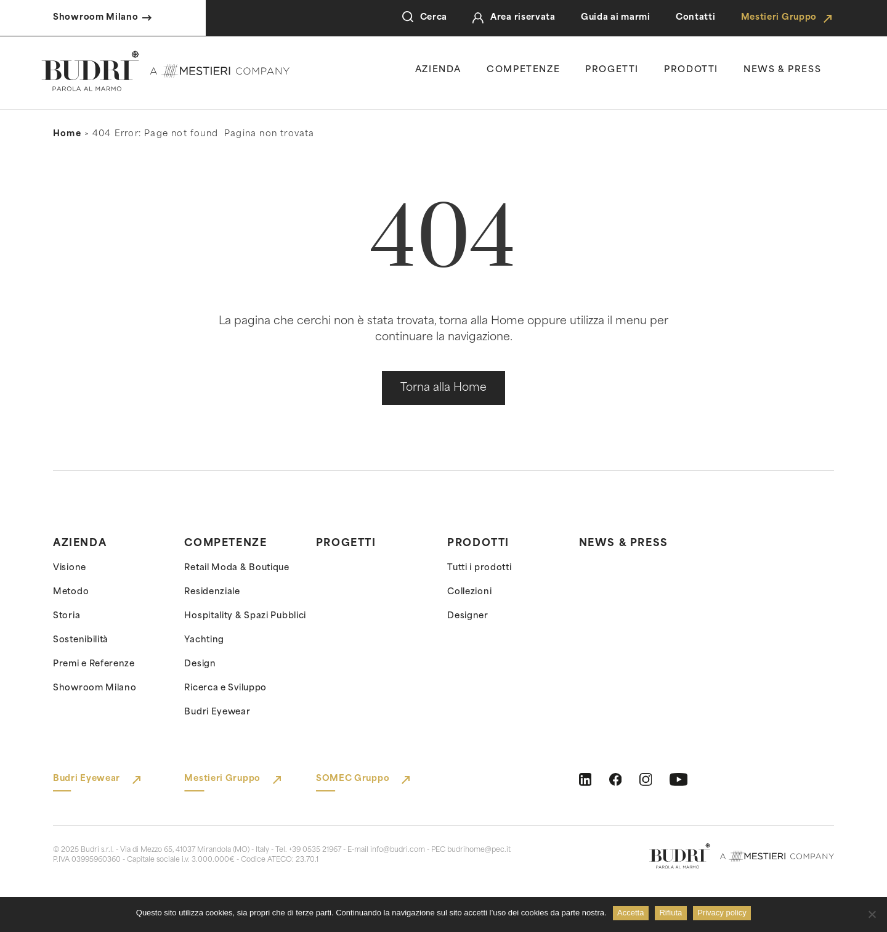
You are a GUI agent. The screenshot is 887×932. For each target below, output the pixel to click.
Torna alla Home (443, 388)
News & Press (623, 544)
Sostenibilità (80, 640)
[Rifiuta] (871, 914)
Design (200, 664)
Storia (66, 616)
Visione (69, 568)
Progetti (612, 70)
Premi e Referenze (94, 664)
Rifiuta (670, 912)
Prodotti (691, 70)
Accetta (630, 912)
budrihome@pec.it (479, 850)
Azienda (438, 70)
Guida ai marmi (615, 18)
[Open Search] (407, 18)
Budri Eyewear (217, 712)
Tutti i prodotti (479, 568)
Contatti (696, 18)
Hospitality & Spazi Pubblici (245, 616)
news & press (782, 70)
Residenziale (212, 592)
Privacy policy (721, 912)
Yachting (204, 640)
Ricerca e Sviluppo (225, 688)
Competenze (523, 70)
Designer (467, 616)
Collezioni (469, 592)
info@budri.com (397, 850)
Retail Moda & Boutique (236, 568)
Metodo (71, 592)
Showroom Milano (95, 688)
